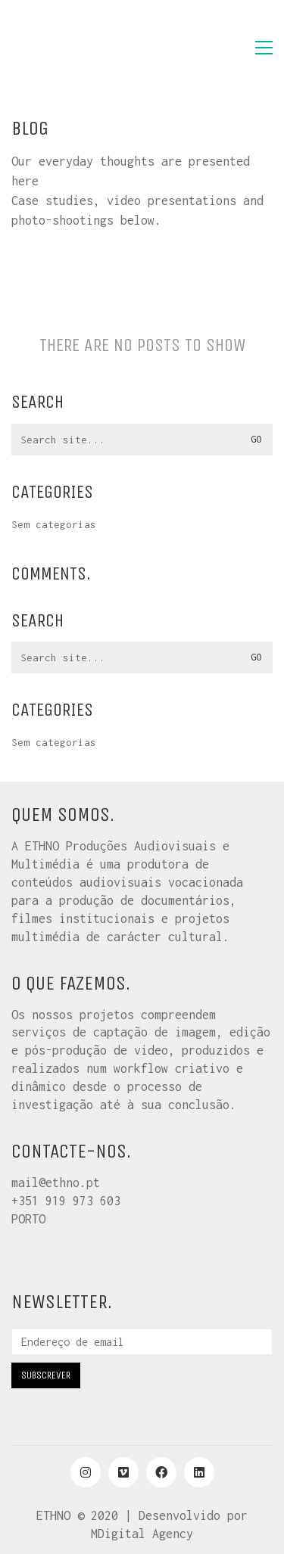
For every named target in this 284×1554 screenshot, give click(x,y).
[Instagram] (85, 1472)
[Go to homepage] (87, 47)
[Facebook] (161, 1472)
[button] (264, 47)
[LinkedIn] (199, 1472)
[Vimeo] (123, 1472)
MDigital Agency (142, 1533)
